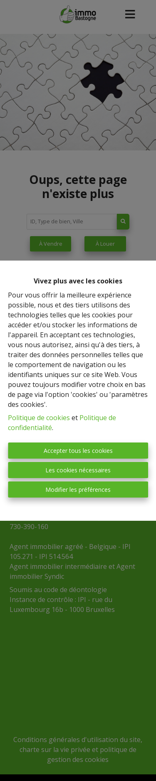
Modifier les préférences (78, 489)
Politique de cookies (39, 417)
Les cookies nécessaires (78, 470)
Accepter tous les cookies (78, 451)
